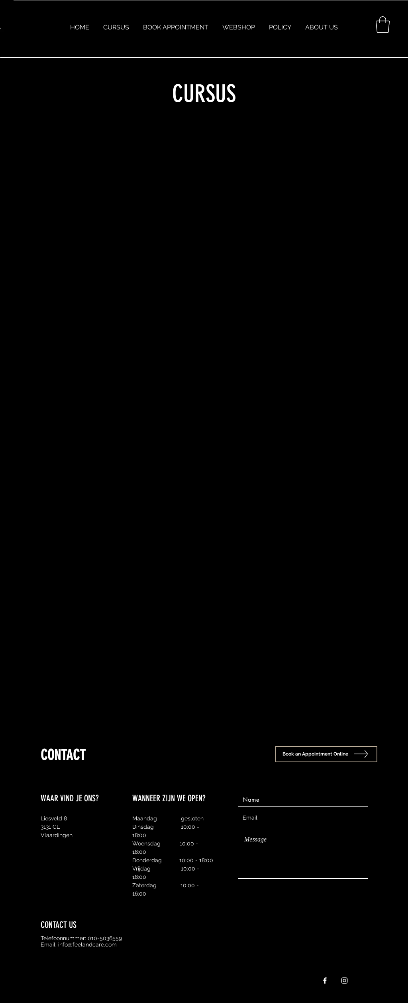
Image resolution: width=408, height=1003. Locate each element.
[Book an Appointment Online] (326, 754)
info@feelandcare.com (87, 944)
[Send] (348, 887)
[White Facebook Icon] (325, 980)
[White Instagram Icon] (344, 980)
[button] (383, 24)
